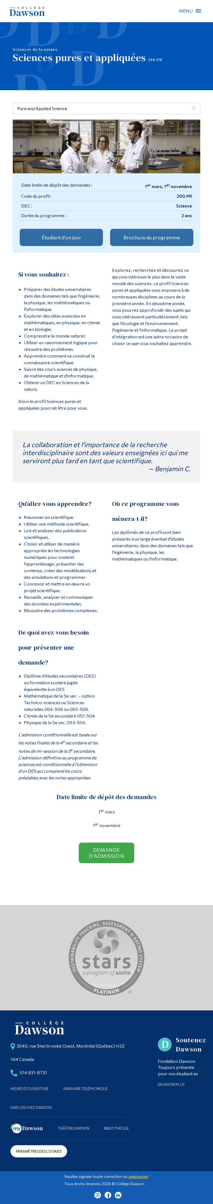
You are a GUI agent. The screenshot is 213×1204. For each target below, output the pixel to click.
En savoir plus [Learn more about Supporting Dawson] (171, 1084)
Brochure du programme (151, 237)
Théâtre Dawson (73, 1128)
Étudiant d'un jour (61, 237)
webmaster (138, 1176)
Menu (198, 11)
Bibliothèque (116, 1128)
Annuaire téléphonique (85, 1088)
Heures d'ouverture (30, 1088)
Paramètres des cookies (39, 1151)
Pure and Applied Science (42, 108)
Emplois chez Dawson (31, 1107)
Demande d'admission (106, 853)
